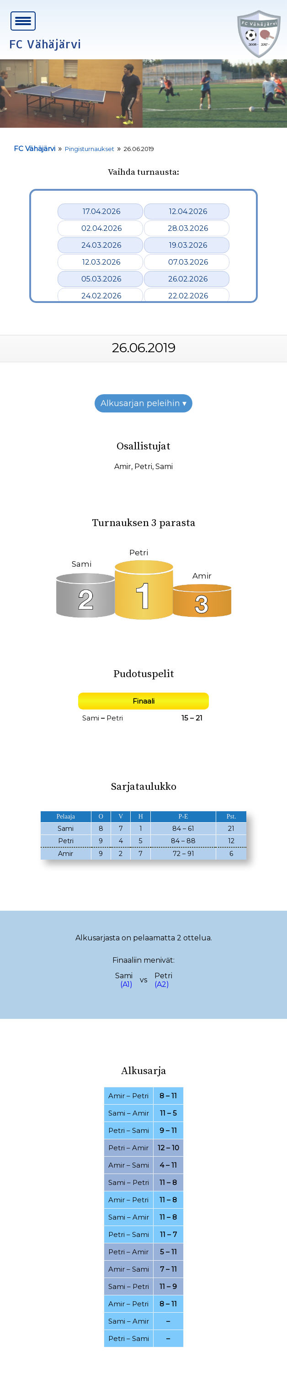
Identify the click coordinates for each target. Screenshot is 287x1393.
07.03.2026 (188, 262)
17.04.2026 (101, 211)
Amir (122, 466)
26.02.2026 (187, 279)
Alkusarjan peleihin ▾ (143, 403)
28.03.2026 (188, 228)
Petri (143, 466)
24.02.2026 (101, 296)
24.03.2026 (101, 245)
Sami (164, 466)
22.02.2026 (188, 296)
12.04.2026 (188, 211)
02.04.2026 (101, 228)
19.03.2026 (188, 245)
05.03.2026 (101, 279)
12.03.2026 (101, 262)
